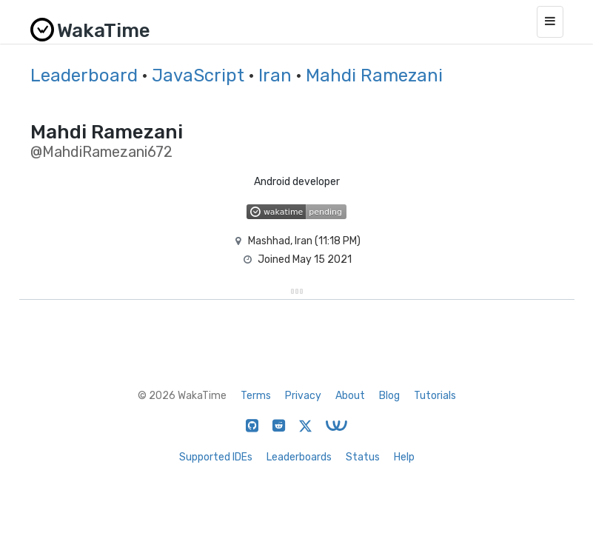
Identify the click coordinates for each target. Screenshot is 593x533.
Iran (275, 75)
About (350, 395)
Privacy (303, 395)
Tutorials (435, 395)
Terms (256, 395)
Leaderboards (299, 457)
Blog (389, 395)
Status (363, 457)
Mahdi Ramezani (374, 75)
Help (404, 457)
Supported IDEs (215, 457)
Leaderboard (84, 75)
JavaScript (198, 75)
